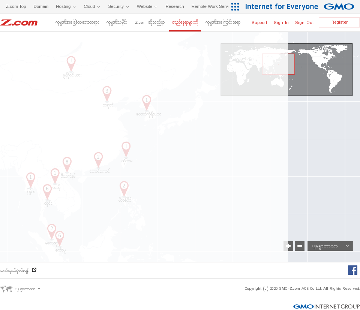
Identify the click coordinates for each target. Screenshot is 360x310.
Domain (41, 6)
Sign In (281, 22)
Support (259, 22)
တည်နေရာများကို (185, 22)
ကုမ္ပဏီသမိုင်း (117, 22)
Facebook (354, 270)
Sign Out (304, 22)
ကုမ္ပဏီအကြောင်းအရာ (223, 22)
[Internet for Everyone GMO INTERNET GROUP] (301, 6)
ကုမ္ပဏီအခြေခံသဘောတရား (77, 22)
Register (340, 22)
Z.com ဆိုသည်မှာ (150, 22)
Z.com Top (16, 6)
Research (174, 6)
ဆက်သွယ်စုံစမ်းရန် (18, 271)
